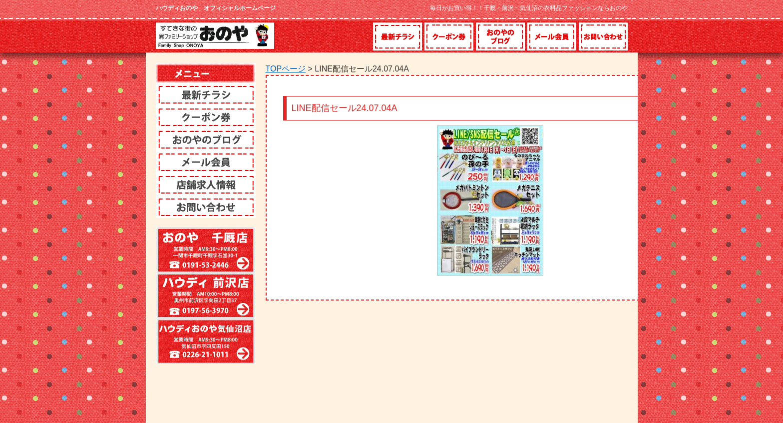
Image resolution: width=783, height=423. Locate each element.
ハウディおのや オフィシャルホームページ (216, 8)
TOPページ (286, 68)
